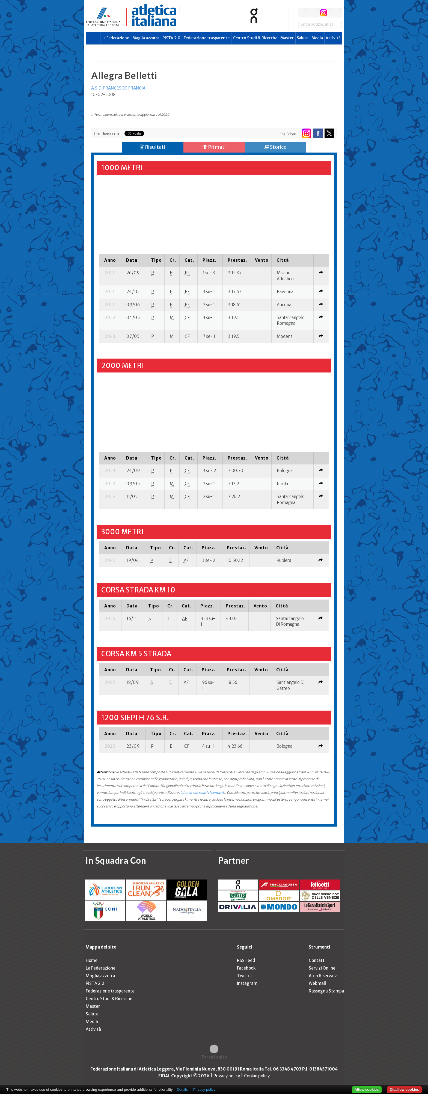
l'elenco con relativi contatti (201, 793)
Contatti (317, 960)
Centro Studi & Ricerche (255, 37)
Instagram (247, 983)
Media (317, 37)
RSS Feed (246, 960)
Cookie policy (257, 1075)
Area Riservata (323, 975)
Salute (302, 37)
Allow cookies (367, 1089)
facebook (303, 12)
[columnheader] (110, 260)
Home (91, 960)
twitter (313, 12)
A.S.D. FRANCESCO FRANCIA (118, 88)
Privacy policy (226, 1075)
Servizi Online (322, 968)
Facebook (246, 968)
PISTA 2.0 (171, 37)
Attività (333, 37)
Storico (275, 147)
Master (287, 37)
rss (333, 12)
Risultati (152, 147)
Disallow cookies (404, 1089)
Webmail (317, 983)
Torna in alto (214, 1057)
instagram (323, 12)
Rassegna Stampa (326, 991)
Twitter (244, 975)
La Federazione (115, 37)
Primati (214, 147)
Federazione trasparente (207, 37)
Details (182, 1089)
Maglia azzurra (145, 37)
